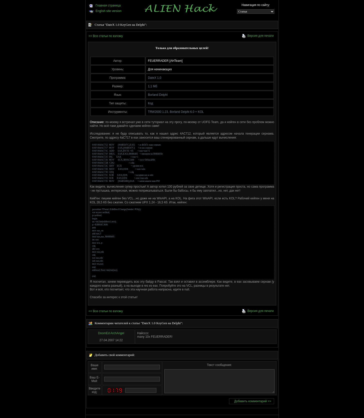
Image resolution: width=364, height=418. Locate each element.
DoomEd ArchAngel (111, 333)
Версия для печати (258, 36)
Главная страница (105, 5)
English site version (105, 11)
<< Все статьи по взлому (106, 36)
